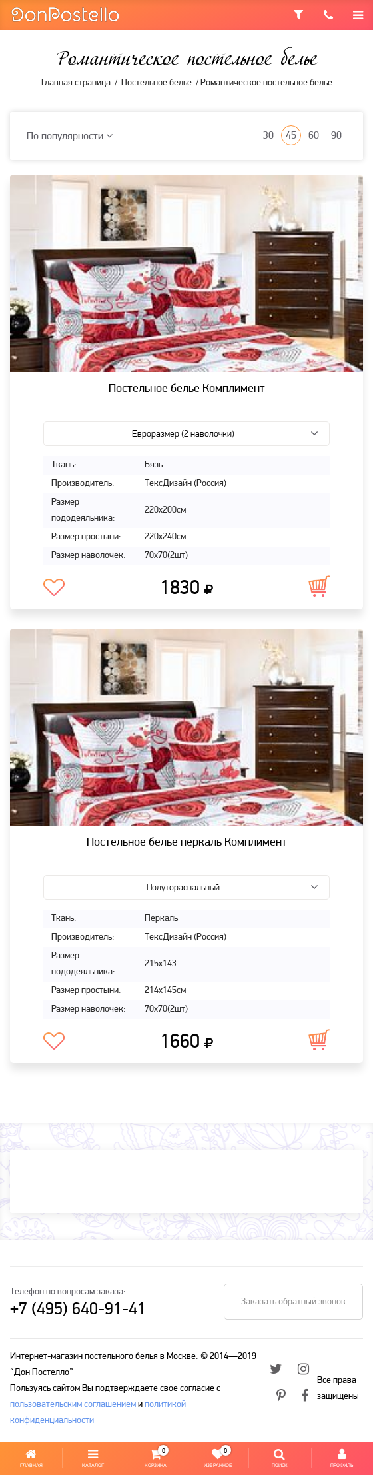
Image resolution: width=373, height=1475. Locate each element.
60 (313, 136)
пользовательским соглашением (73, 1405)
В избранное (54, 588)
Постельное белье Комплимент (187, 389)
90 (336, 136)
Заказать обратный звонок (293, 1302)
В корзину (319, 586)
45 (291, 136)
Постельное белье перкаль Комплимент (187, 842)
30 (268, 136)
